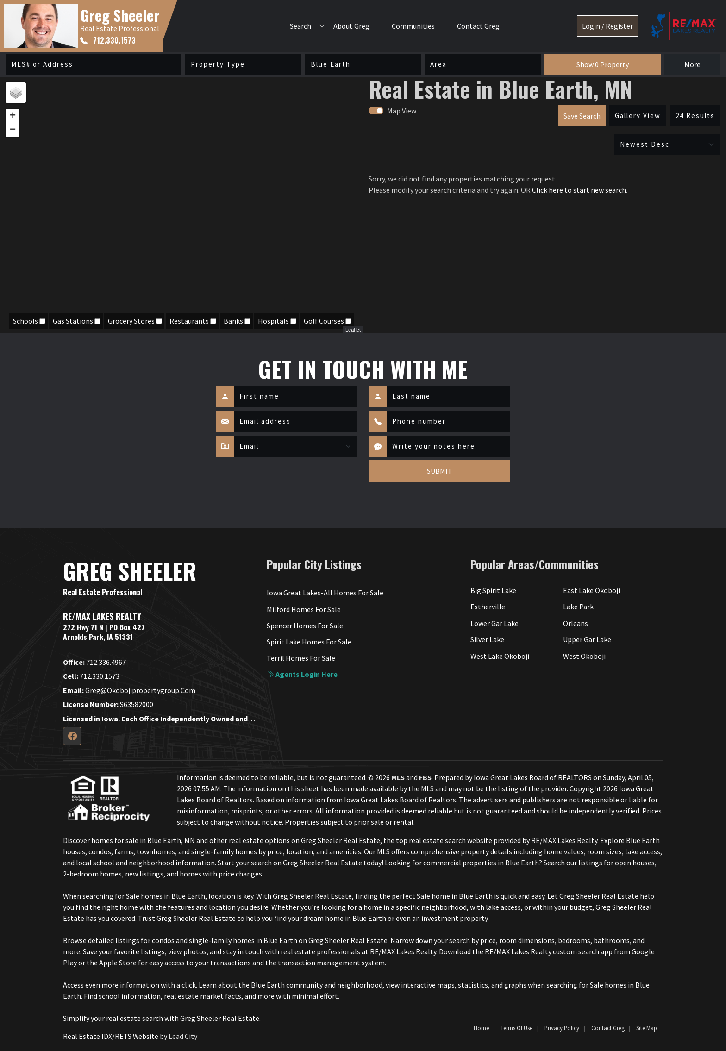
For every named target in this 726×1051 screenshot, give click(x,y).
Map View (401, 110)
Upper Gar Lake (587, 639)
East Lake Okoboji (591, 590)
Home (481, 1028)
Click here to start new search (579, 189)
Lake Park (578, 606)
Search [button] (300, 26)
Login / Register (607, 26)
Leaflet (353, 329)
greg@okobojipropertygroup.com (129, 690)
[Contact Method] (295, 446)
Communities (413, 26)
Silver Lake (487, 639)
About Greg (351, 26)
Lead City (183, 1036)
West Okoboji (584, 656)
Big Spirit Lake (493, 590)
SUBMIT (439, 470)
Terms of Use (516, 1028)
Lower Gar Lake (494, 623)
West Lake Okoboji (499, 656)
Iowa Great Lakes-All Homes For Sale (325, 592)
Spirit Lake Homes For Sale (309, 641)
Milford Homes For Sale (304, 609)
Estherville (487, 606)
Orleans (575, 623)
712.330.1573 (108, 40)
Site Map (646, 1028)
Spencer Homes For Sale (305, 625)
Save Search (582, 115)
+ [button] (13, 116)
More (692, 64)
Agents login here (302, 674)
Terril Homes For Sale (301, 658)
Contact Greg (478, 26)
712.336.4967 (94, 662)
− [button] (13, 130)
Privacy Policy (561, 1028)
